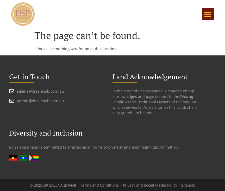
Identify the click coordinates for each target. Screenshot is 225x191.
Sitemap (188, 185)
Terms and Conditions (99, 185)
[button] (208, 14)
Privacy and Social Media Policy (150, 185)
